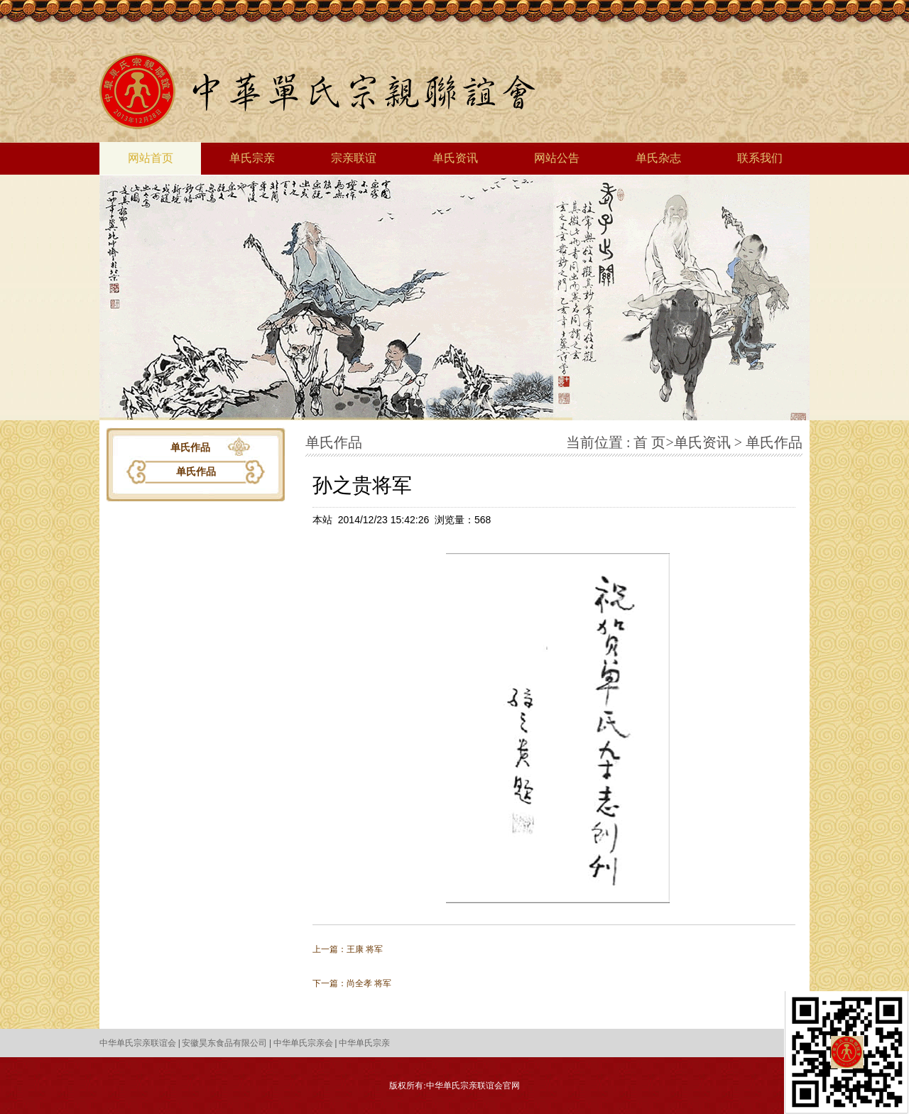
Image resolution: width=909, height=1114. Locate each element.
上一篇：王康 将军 (347, 949)
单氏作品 (196, 471)
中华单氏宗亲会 (303, 1043)
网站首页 (150, 158)
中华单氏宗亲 (364, 1043)
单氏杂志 (658, 158)
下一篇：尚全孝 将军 (351, 983)
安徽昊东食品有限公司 (224, 1043)
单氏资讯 (455, 158)
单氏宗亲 (252, 158)
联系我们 (760, 158)
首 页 (649, 442)
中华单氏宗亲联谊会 (137, 1043)
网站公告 (556, 158)
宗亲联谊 (353, 158)
